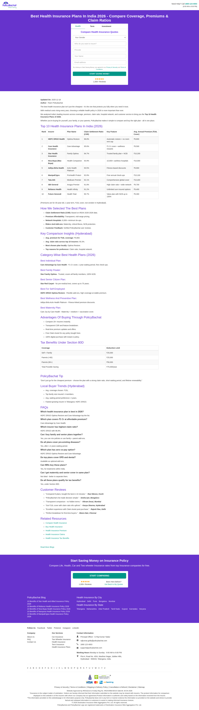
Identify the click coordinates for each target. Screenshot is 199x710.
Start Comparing (99, 576)
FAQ (29, 639)
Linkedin (75, 628)
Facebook (41, 628)
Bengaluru (103, 601)
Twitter (49, 628)
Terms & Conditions (78, 687)
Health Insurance (58, 642)
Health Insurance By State (90, 605)
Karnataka (133, 609)
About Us (31, 637)
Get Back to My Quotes (114, 584)
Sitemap (141, 687)
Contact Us (31, 642)
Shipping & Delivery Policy (97, 687)
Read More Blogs (47, 547)
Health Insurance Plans (61, 647)
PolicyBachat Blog (36, 597)
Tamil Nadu (115, 609)
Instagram (67, 628)
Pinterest (57, 628)
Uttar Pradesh (103, 609)
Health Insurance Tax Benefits (57, 538)
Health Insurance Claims (55, 534)
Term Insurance (58, 644)
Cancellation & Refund (118, 687)
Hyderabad (81, 601)
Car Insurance (57, 637)
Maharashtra (92, 609)
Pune (95, 601)
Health (78, 26)
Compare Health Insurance (56, 523)
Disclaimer (132, 687)
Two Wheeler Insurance (61, 639)
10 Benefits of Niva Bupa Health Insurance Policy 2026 (48, 609)
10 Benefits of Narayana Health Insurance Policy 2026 (48, 611)
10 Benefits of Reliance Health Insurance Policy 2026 (48, 606)
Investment (106, 26)
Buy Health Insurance (54, 527)
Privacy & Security (112, 67)
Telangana (81, 609)
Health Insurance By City (89, 597)
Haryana (142, 609)
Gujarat (125, 609)
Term (92, 26)
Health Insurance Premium (56, 531)
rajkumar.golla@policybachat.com (93, 641)
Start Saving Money (99, 74)
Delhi (89, 601)
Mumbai (112, 601)
